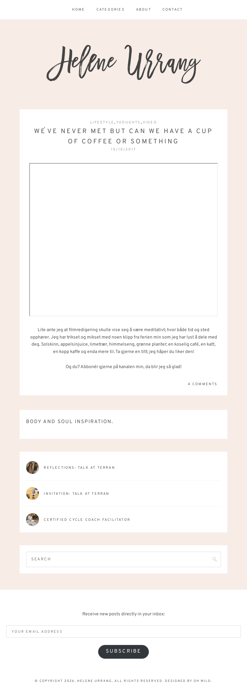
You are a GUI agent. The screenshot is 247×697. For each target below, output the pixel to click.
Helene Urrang (123, 64)
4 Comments (203, 384)
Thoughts (128, 122)
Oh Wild (202, 681)
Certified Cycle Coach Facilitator (87, 520)
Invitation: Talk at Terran (76, 494)
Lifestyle (102, 122)
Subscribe (123, 651)
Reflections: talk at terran (79, 468)
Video (150, 122)
